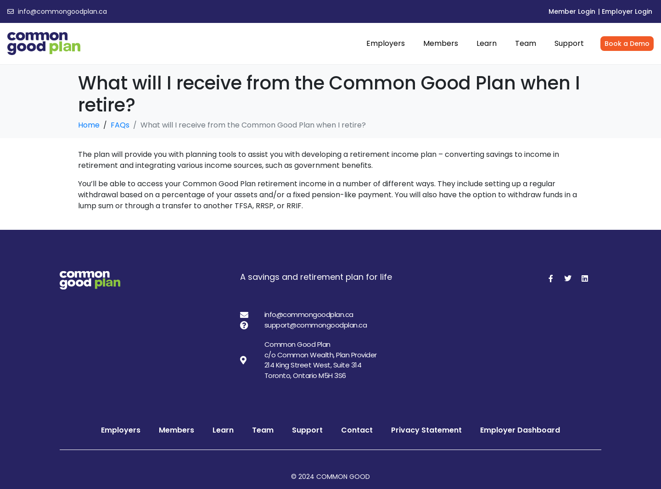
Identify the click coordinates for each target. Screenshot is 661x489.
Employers (385, 43)
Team (525, 43)
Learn (486, 43)
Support (569, 43)
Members (440, 43)
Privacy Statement (426, 430)
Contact (357, 430)
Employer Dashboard (520, 430)
